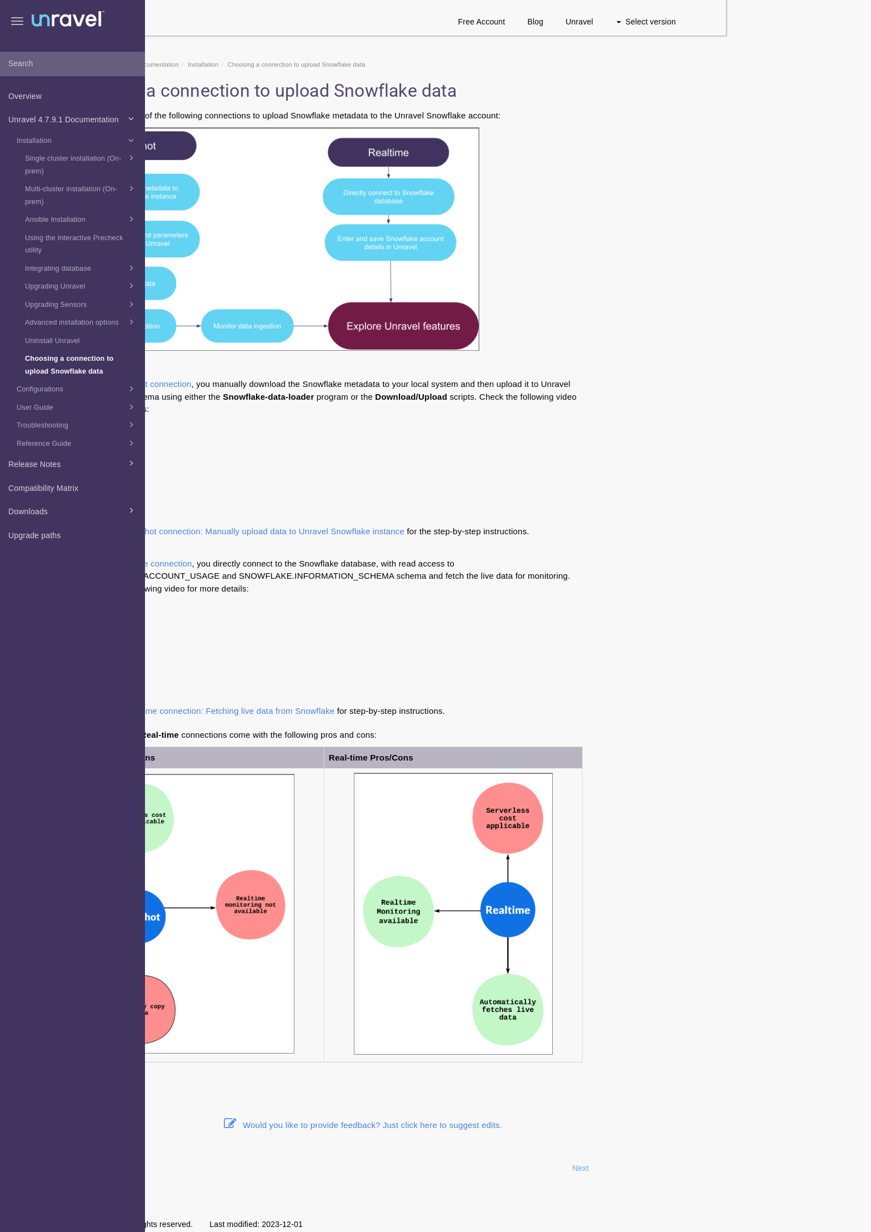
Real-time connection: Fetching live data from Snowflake (372, 711)
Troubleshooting (77, 425)
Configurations (77, 388)
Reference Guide (77, 443)
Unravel (725, 21)
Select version (791, 21)
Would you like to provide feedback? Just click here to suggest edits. (508, 1125)
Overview (25, 96)
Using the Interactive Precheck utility (74, 244)
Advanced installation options (81, 322)
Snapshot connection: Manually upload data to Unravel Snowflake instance (407, 531)
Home (219, 64)
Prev (175, 1168)
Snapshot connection (297, 384)
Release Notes (72, 463)
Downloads (72, 510)
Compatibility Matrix (43, 488)
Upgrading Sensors (81, 304)
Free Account (626, 21)
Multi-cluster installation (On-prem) (81, 194)
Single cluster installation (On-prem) (81, 163)
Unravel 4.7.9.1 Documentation (72, 118)
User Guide (77, 407)
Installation (77, 140)
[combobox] (72, 64)
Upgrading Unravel (81, 286)
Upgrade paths (34, 535)
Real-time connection (297, 563)
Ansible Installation (81, 219)
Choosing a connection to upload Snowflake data (69, 365)
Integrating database (81, 268)
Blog (681, 21)
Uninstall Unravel (52, 341)
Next (726, 1168)
